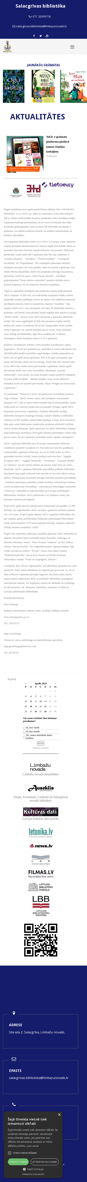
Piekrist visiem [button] (18, 1161)
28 (45, 711)
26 (36, 711)
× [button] (59, 1114)
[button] (33, 1169)
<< (26, 684)
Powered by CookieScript (33, 1174)
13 (40, 701)
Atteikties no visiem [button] (44, 1161)
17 (26, 706)
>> (55, 684)
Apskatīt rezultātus (40, 748)
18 (31, 706)
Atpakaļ (11, 679)
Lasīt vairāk (33, 1145)
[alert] (33, 1144)
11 (31, 701)
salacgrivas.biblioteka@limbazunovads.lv (38, 1078)
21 (45, 706)
